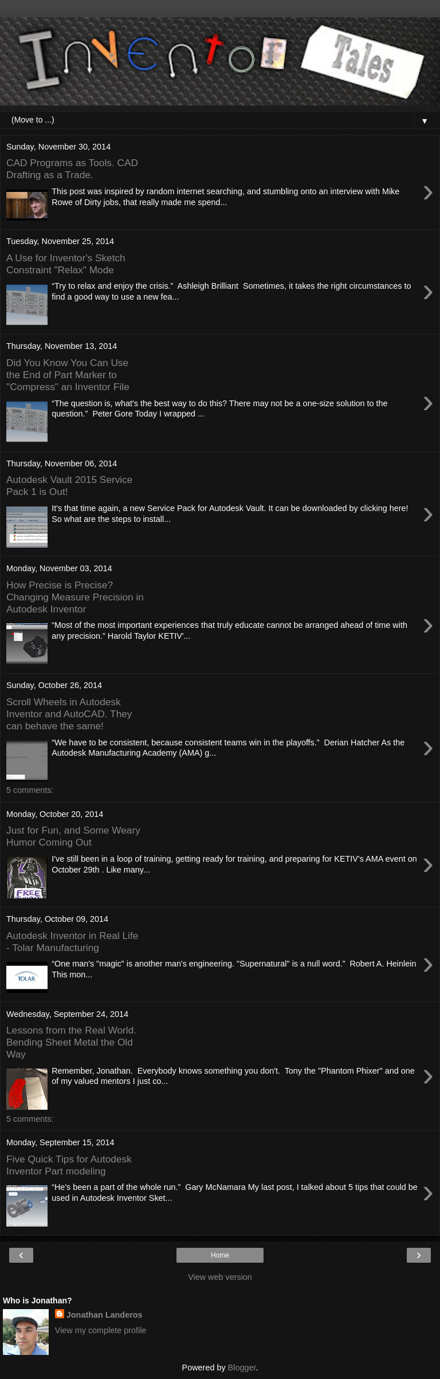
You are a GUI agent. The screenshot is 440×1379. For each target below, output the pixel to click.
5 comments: (29, 790)
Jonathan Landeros (104, 1314)
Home (220, 1255)
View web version (220, 1277)
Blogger (242, 1367)
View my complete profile (101, 1330)
